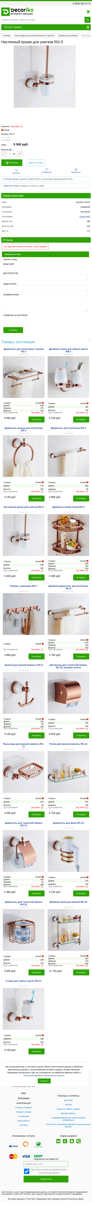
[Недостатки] (45, 288)
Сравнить (16, 171)
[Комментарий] (45, 304)
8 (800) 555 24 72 (82, 3)
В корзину (11, 162)
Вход (23, 1093)
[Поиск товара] (42, 20)
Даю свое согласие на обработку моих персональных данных (49, 1170)
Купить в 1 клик (36, 163)
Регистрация (23, 1098)
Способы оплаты (11, 179)
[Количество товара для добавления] (10, 154)
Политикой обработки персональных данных (43, 1075)
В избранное (47, 170)
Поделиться (75, 170)
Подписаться (46, 1179)
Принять (44, 1081)
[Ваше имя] (45, 268)
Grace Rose (84, 216)
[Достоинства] (45, 277)
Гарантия (8, 186)
